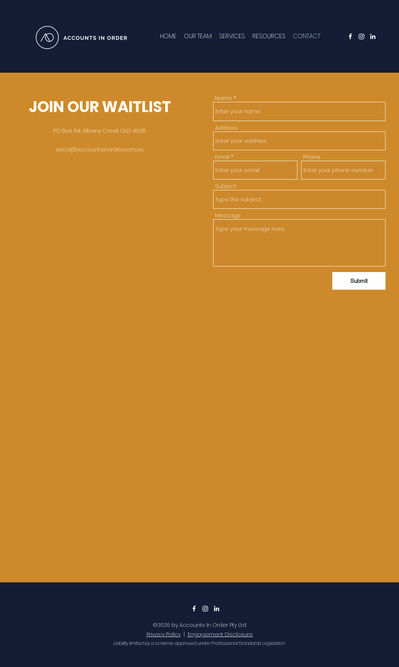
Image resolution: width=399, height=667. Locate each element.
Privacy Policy (163, 634)
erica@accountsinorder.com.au (99, 149)
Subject (225, 186)
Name (223, 98)
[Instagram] (361, 36)
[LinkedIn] (373, 36)
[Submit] (359, 281)
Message (228, 215)
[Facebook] (350, 36)
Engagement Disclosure (220, 634)
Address (226, 127)
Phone (311, 157)
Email (222, 157)
